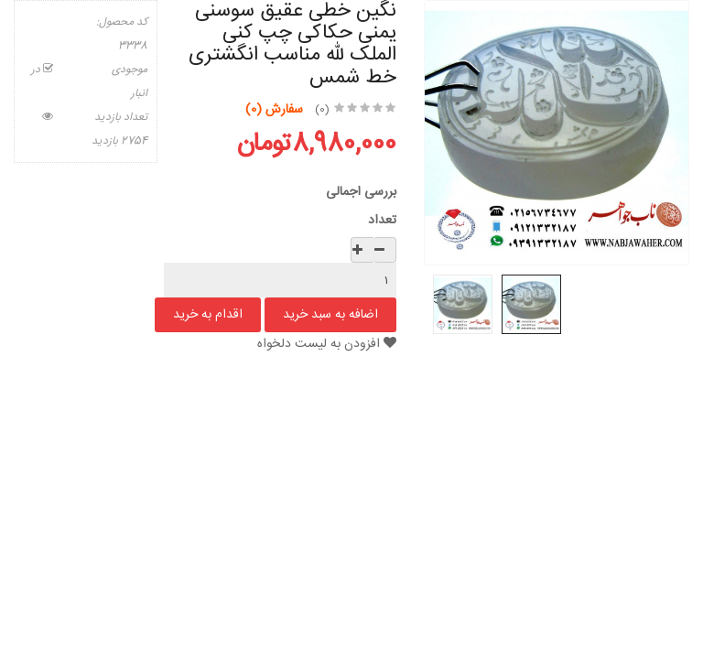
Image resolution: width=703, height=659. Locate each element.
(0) (322, 110)
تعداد (382, 221)
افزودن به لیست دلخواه (326, 344)
